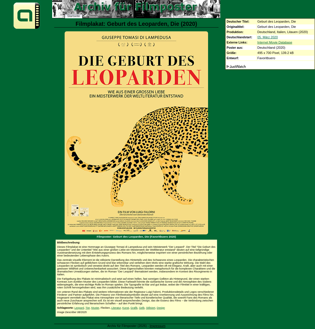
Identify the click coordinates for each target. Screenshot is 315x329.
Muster (95, 307)
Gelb (142, 307)
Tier (87, 307)
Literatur (116, 307)
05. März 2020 (267, 37)
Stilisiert (150, 307)
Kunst (125, 307)
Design (161, 307)
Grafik (133, 307)
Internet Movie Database (274, 42)
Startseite (73, 16)
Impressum (157, 326)
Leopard (79, 307)
